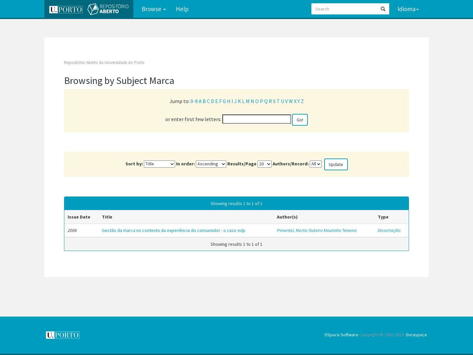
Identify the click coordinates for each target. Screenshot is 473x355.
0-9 (194, 101)
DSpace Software (341, 335)
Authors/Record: (291, 164)
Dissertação (389, 230)
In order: (185, 164)
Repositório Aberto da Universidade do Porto (104, 62)
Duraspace (416, 335)
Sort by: (134, 164)
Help (182, 9)
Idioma (408, 9)
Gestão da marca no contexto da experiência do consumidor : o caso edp (173, 230)
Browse (154, 9)
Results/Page (242, 164)
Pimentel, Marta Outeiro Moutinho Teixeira (317, 230)
